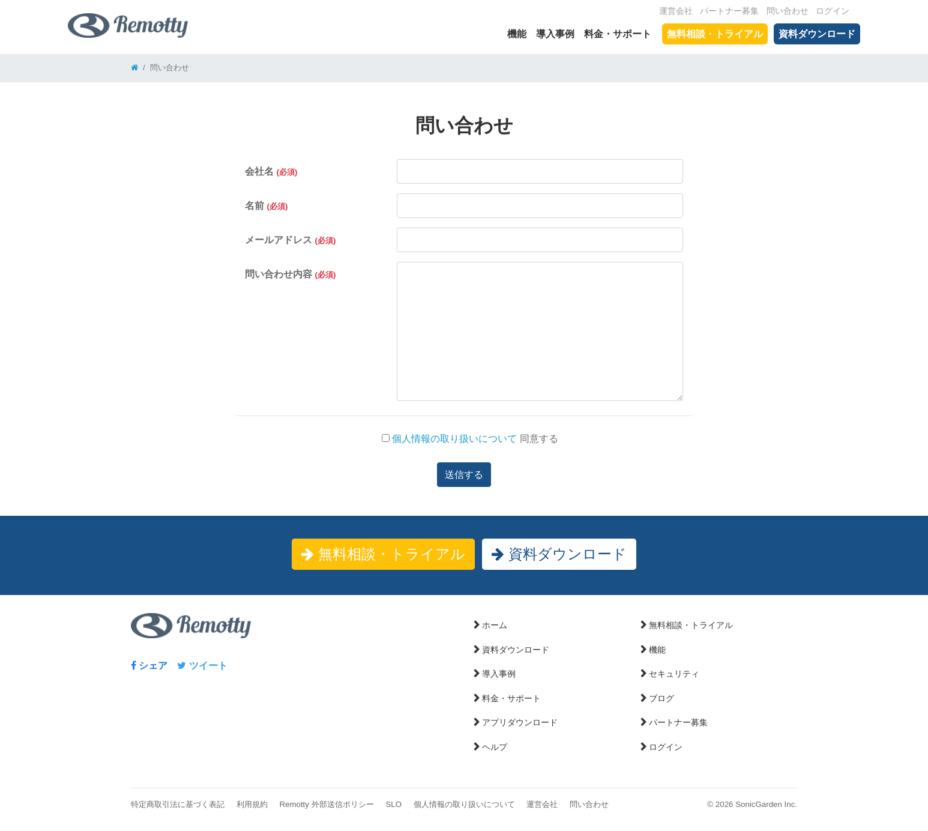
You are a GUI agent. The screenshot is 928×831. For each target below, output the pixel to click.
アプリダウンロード (520, 722)
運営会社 (676, 11)
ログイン (832, 11)
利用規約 (252, 804)
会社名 (271, 171)
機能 (516, 34)
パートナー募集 (729, 11)
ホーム (494, 625)
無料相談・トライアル (715, 34)
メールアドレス (290, 240)
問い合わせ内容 (290, 274)
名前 (266, 206)
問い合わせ (788, 11)
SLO (393, 804)
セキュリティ (674, 673)
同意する (470, 439)
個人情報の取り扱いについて (453, 439)
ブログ (661, 698)
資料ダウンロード (817, 34)
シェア (149, 665)
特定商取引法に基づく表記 (177, 804)
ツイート (202, 665)
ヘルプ (494, 747)
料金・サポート (617, 34)
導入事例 (555, 34)
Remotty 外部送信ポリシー (326, 804)
